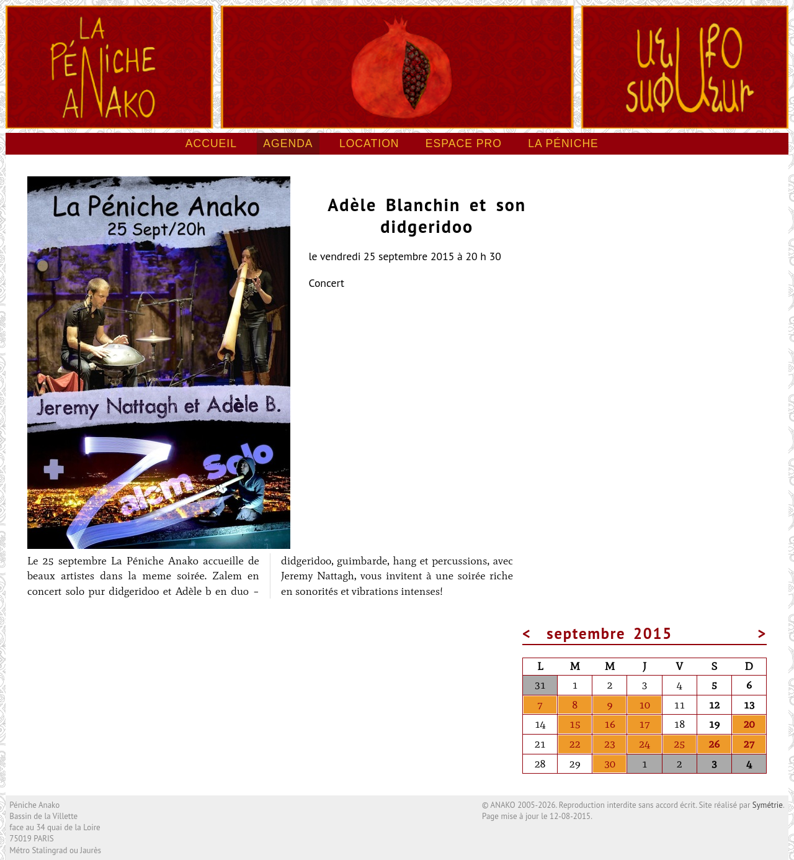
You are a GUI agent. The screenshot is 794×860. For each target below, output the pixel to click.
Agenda (288, 143)
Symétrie (767, 805)
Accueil (211, 143)
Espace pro (464, 143)
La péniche (563, 143)
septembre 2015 (609, 633)
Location (369, 143)
